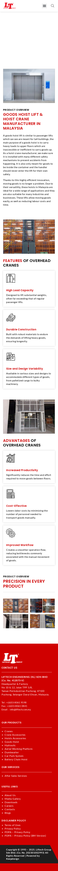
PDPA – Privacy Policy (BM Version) (25, 835)
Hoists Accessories (15, 738)
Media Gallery (13, 798)
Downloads (11, 802)
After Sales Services (16, 775)
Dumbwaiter (12, 752)
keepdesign (12, 858)
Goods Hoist (12, 741)
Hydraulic (10, 745)
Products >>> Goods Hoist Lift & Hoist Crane (27, 39)
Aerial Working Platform (19, 748)
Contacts (10, 809)
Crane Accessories (15, 734)
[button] (44, 5)
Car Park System (14, 755)
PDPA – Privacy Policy (17, 832)
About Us (10, 795)
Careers (9, 805)
